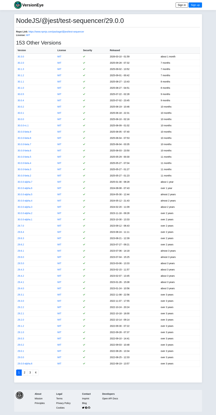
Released (115, 50)
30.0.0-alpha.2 (25, 213)
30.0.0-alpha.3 (25, 207)
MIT (28, 35)
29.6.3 (21, 238)
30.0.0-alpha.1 (25, 219)
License (61, 50)
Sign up (195, 5)
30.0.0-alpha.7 (25, 182)
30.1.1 (21, 81)
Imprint (85, 398)
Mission (39, 398)
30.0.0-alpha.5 (25, 194)
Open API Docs (110, 398)
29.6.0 (21, 257)
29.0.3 (21, 338)
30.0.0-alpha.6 (25, 188)
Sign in (182, 5)
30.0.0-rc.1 (23, 125)
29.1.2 (21, 326)
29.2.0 (21, 319)
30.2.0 (21, 62)
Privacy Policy (63, 403)
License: (21, 35)
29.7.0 (21, 225)
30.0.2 (21, 106)
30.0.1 (21, 113)
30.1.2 (21, 75)
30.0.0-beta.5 (24, 156)
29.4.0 (21, 288)
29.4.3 (21, 269)
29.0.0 (21, 357)
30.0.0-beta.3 (24, 169)
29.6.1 (21, 250)
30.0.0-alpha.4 (25, 200)
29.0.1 (21, 351)
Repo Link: (22, 31)
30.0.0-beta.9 (24, 131)
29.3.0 (21, 301)
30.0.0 (21, 119)
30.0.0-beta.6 (24, 150)
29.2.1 (21, 313)
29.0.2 (21, 344)
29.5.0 (21, 263)
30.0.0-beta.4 (24, 163)
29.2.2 (21, 307)
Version (22, 50)
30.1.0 (21, 88)
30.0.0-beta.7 (24, 144)
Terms (59, 398)
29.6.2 (21, 244)
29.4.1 (21, 282)
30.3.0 (21, 56)
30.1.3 (21, 69)
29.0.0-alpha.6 (25, 363)
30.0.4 (21, 100)
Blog (84, 403)
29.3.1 (21, 294)
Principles (40, 403)
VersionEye (32, 5)
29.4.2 (21, 276)
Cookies (60, 407)
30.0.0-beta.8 (24, 138)
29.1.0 (21, 332)
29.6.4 (21, 232)
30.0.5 (21, 94)
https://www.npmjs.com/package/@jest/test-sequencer (56, 31)
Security (87, 50)
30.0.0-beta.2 (24, 175)
